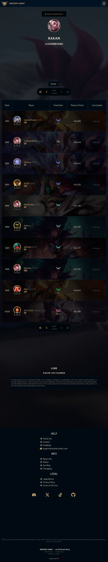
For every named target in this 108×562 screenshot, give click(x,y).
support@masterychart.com (55, 448)
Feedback (47, 445)
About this (47, 459)
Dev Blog (46, 465)
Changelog (47, 468)
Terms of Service (50, 485)
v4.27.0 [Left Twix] (62, 549)
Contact (46, 442)
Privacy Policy (49, 482)
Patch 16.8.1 (48, 552)
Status (46, 462)
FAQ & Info (47, 438)
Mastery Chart (17, 3)
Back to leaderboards (54, 14)
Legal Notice (48, 479)
